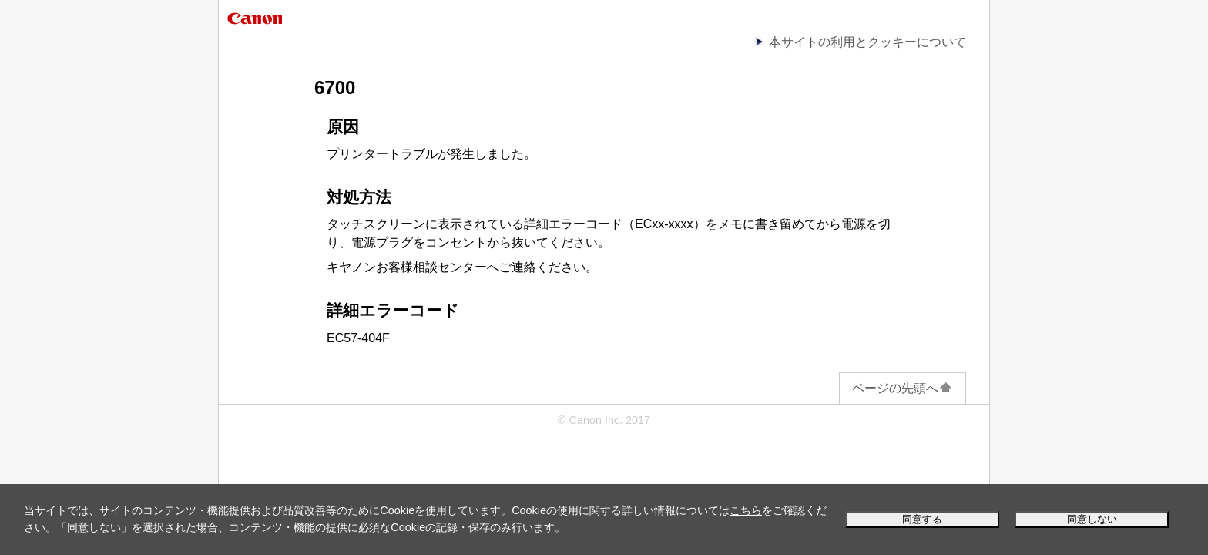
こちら (746, 510)
